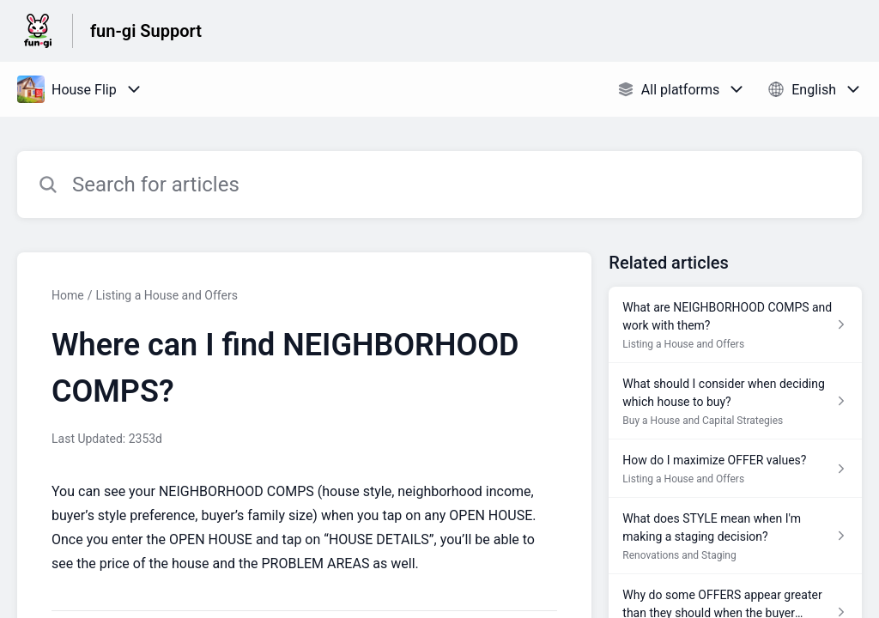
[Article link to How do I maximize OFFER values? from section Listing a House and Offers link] (735, 468)
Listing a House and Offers (166, 295)
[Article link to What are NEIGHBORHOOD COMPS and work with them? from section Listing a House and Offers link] (735, 325)
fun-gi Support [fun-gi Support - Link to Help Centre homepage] (146, 31)
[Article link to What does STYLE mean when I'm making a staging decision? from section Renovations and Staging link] (735, 536)
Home (68, 295)
